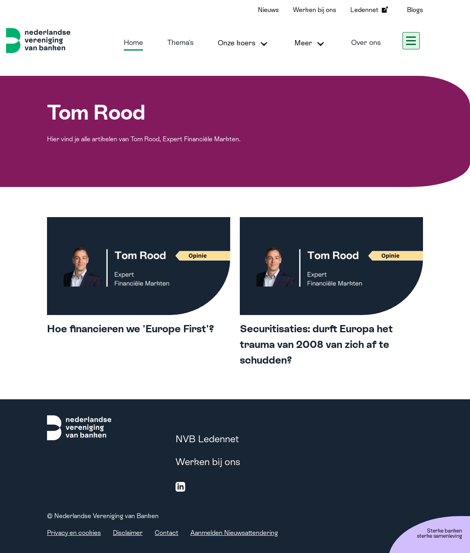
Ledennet (370, 9)
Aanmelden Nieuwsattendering (234, 533)
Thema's (180, 42)
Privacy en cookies (74, 533)
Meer (310, 43)
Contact (166, 533)
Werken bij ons (314, 10)
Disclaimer (128, 533)
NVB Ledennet (207, 438)
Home (133, 42)
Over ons (366, 42)
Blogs (415, 10)
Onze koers (244, 43)
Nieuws (268, 10)
